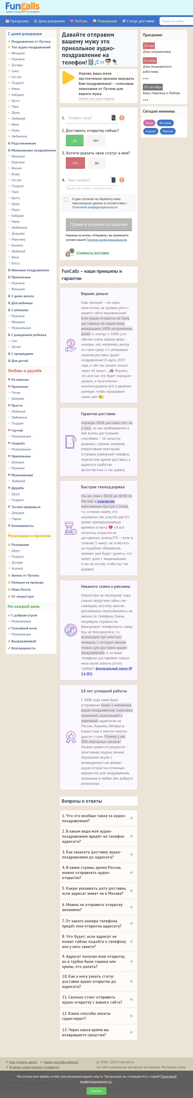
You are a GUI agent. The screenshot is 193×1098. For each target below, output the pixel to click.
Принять (96, 1091)
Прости (17, 405)
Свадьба (18, 443)
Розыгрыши (107, 21)
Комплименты (22, 526)
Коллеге (17, 245)
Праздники (19, 21)
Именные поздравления (30, 270)
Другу (15, 112)
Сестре (16, 77)
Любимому (19, 136)
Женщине (18, 53)
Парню (16, 519)
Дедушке (18, 233)
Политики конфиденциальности (106, 246)
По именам (20, 379)
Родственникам (23, 143)
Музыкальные (21, 328)
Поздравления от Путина (31, 41)
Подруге (17, 83)
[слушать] (68, 77)
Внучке (16, 168)
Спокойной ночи (24, 628)
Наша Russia (21, 589)
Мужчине (18, 59)
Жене (15, 124)
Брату (15, 100)
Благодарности (23, 648)
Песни (15, 392)
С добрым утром (24, 615)
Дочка (16, 347)
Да (75, 140)
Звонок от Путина (25, 575)
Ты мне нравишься (25, 507)
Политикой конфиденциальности (94, 207)
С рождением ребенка (28, 335)
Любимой (18, 118)
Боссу (15, 263)
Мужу (15, 130)
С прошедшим (22, 354)
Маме (15, 89)
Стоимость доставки (92, 258)
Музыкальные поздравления (33, 150)
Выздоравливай (23, 641)
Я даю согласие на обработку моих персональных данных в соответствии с (99, 203)
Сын (14, 341)
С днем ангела (22, 296)
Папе (15, 106)
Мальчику (18, 239)
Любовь (81, 21)
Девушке (17, 398)
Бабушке (17, 94)
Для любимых (22, 303)
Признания (19, 386)
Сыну (15, 71)
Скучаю (17, 430)
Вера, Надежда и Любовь (161, 93)
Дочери (17, 65)
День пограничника (157, 51)
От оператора (22, 596)
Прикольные (21, 277)
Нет (96, 140)
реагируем (106, 507)
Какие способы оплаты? (61, 1068)
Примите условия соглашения (99, 227)
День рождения (51, 21)
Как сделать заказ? (23, 1068)
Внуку (15, 174)
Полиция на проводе (27, 582)
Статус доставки (140, 21)
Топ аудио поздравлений (31, 47)
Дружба (17, 488)
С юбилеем (19, 310)
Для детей (19, 361)
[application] (69, 78)
